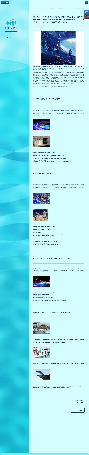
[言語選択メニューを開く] (5, 2)
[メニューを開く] (86, 2)
